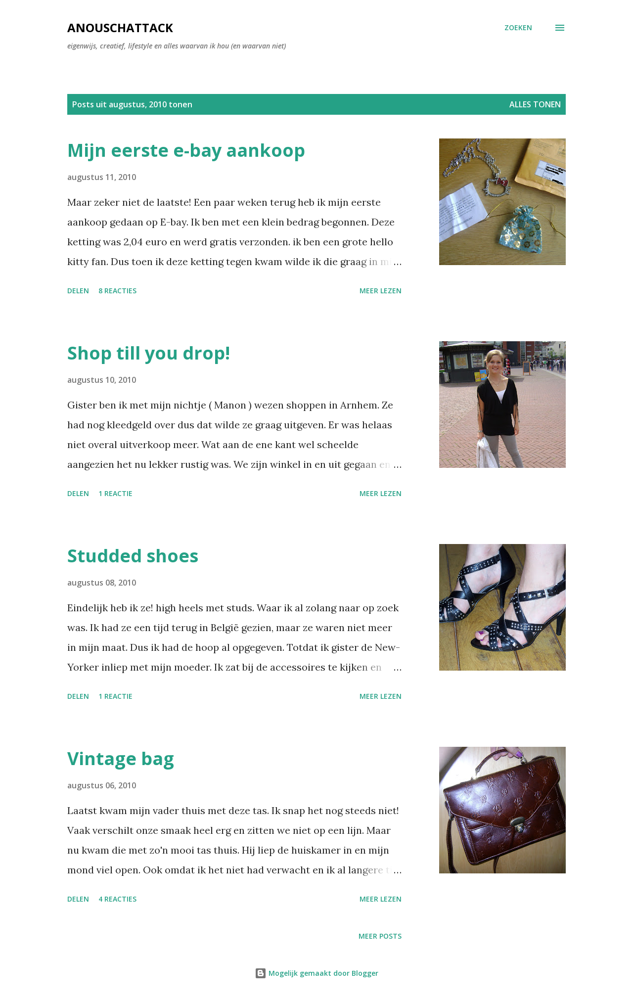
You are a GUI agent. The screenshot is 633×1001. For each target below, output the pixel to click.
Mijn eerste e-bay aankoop (186, 150)
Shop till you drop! (148, 353)
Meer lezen (381, 290)
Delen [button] (78, 290)
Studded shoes (132, 556)
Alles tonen (535, 104)
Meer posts (380, 936)
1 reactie (115, 493)
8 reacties (117, 290)
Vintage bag (120, 758)
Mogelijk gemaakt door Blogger (316, 973)
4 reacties (117, 899)
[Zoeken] (518, 28)
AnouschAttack (120, 27)
